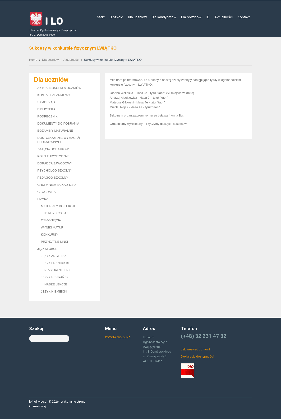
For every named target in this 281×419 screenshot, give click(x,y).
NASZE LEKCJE (56, 284)
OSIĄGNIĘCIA (51, 220)
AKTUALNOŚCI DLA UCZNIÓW (59, 88)
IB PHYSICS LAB (57, 213)
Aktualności (223, 17)
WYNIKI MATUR (52, 227)
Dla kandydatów (164, 17)
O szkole (116, 17)
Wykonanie (68, 401)
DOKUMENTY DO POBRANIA (58, 123)
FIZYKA (42, 199)
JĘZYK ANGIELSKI (54, 256)
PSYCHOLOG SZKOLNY (54, 170)
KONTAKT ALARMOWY (53, 95)
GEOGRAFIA (46, 192)
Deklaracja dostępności (197, 356)
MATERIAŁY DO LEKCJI (58, 206)
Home (33, 59)
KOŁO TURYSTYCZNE (53, 156)
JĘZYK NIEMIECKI (54, 291)
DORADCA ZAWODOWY (54, 163)
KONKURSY (49, 234)
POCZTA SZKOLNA (118, 337)
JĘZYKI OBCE (47, 249)
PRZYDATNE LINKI (54, 241)
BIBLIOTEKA (46, 109)
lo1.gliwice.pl (38, 401)
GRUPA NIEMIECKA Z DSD (56, 184)
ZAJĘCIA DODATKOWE (54, 149)
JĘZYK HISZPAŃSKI (55, 277)
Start (101, 17)
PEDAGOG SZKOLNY (52, 177)
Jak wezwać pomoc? (195, 349)
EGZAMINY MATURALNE (55, 130)
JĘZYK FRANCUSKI (55, 263)
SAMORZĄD (46, 102)
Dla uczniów (137, 17)
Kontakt (244, 17)
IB (207, 17)
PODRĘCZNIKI (48, 116)
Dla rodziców (191, 17)
